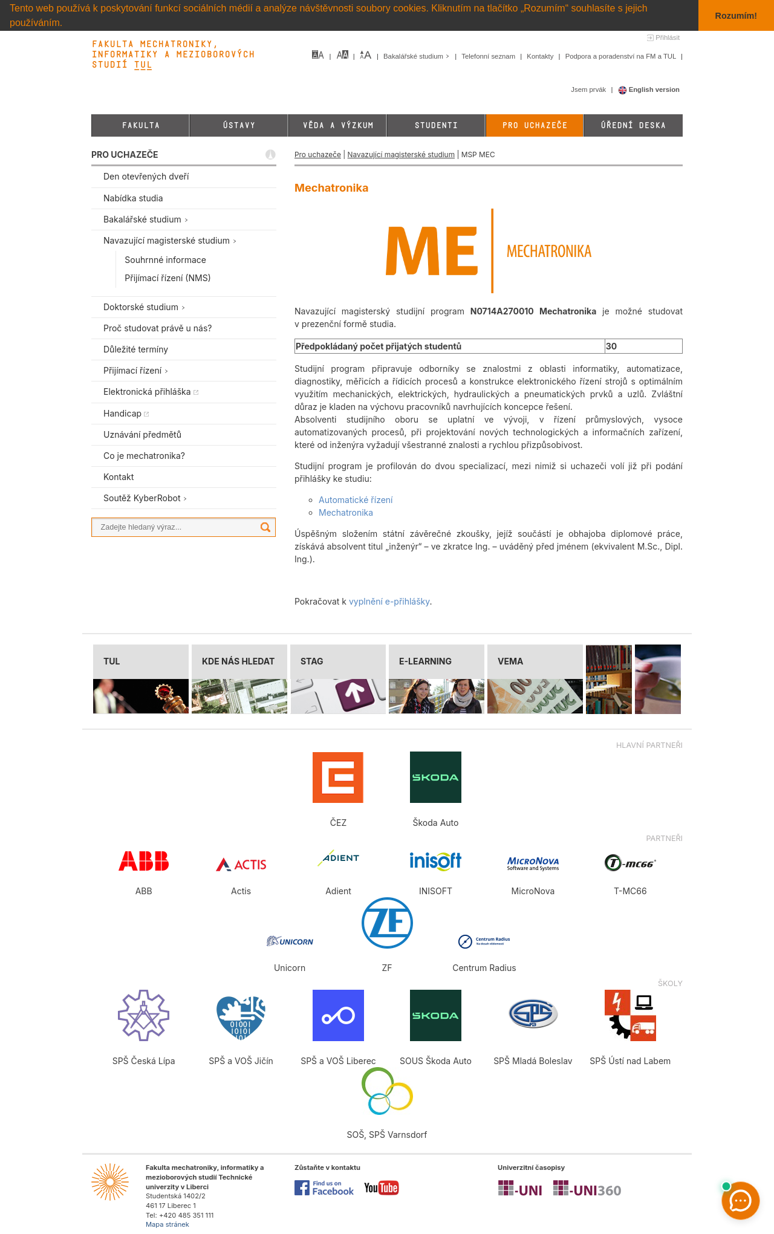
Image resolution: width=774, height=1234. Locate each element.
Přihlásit (667, 37)
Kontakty (541, 56)
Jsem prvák (589, 89)
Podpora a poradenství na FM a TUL (621, 56)
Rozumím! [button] (736, 16)
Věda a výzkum (337, 125)
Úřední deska (633, 125)
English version (649, 89)
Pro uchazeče (534, 125)
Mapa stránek (167, 1224)
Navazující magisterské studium (401, 154)
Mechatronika (346, 512)
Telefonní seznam (489, 56)
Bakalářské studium (417, 56)
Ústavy (239, 125)
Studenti (436, 125)
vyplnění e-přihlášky (389, 601)
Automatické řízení (356, 500)
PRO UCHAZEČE (124, 154)
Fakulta (141, 125)
